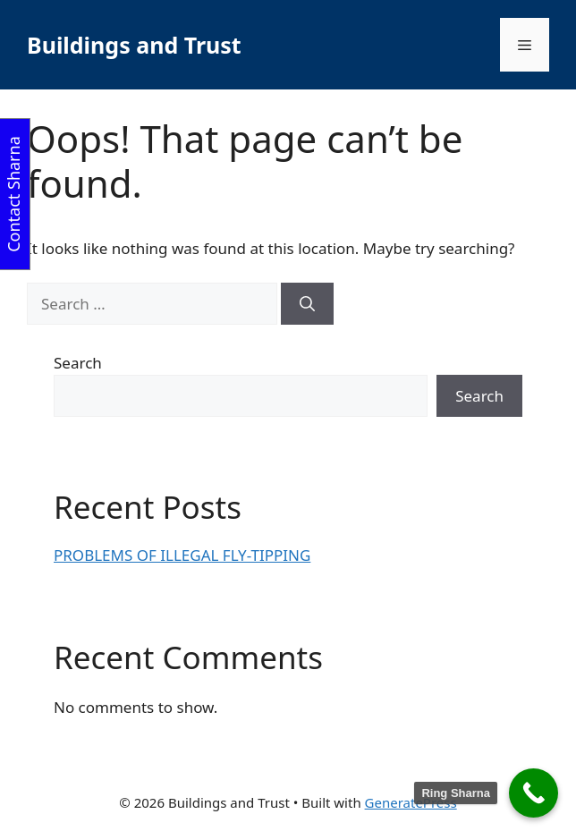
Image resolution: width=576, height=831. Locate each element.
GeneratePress (411, 802)
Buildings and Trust (134, 45)
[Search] (307, 304)
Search (78, 362)
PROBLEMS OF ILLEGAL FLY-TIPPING (182, 555)
